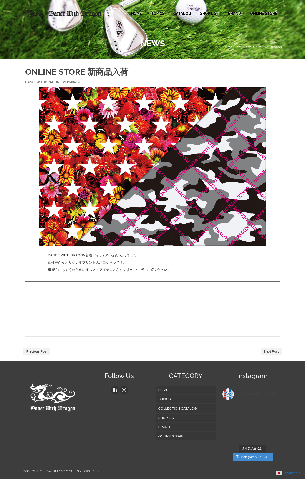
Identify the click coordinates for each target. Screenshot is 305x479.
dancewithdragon (42, 82)
